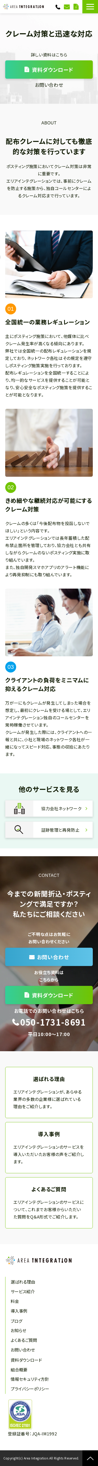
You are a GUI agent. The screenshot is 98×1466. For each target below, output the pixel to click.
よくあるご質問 (49, 1202)
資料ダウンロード (76, 7)
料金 (15, 1301)
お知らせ (18, 1330)
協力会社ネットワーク (49, 809)
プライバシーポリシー (30, 1388)
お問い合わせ (67, 7)
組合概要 (19, 1369)
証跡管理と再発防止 (49, 830)
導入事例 (49, 1147)
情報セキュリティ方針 (30, 1379)
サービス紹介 (23, 1291)
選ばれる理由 (49, 1092)
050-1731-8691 (58, 7)
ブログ (16, 1321)
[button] (90, 6)
